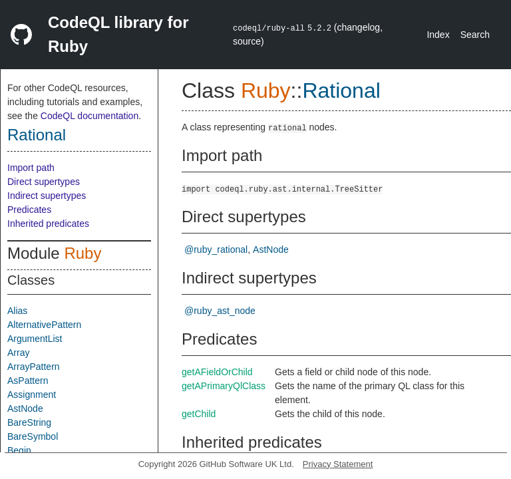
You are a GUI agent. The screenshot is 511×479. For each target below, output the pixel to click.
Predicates (29, 209)
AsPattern (27, 380)
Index (437, 34)
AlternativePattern (44, 324)
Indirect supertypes (46, 195)
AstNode (25, 408)
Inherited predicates (48, 223)
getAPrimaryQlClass (223, 386)
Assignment (31, 394)
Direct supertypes (43, 181)
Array (18, 352)
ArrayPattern (33, 366)
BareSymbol (32, 436)
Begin (19, 450)
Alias (17, 310)
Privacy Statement (338, 464)
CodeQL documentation (89, 115)
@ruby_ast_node (220, 310)
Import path (31, 167)
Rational (36, 135)
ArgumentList (34, 338)
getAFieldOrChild (217, 372)
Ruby (82, 253)
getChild (199, 413)
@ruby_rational (216, 249)
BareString (29, 422)
